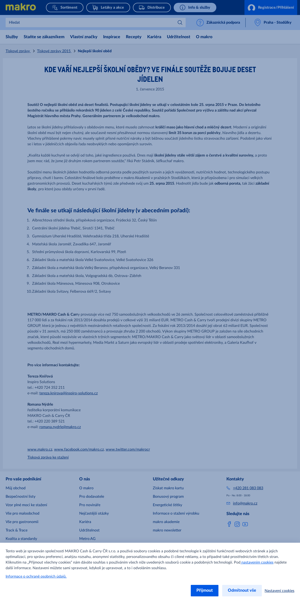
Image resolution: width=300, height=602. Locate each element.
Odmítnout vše (242, 590)
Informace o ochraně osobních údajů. (36, 576)
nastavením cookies (257, 562)
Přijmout (204, 590)
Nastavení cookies (279, 591)
